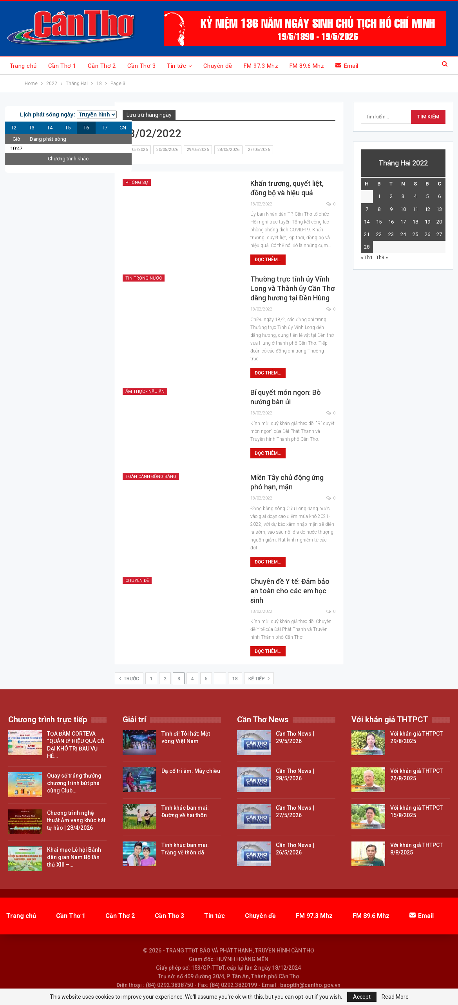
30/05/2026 (167, 149)
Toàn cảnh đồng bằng (150, 476)
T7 (104, 128)
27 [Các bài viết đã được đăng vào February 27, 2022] (439, 234)
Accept (362, 997)
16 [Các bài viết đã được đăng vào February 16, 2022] (391, 222)
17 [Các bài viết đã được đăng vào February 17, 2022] (403, 222)
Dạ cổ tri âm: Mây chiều (190, 771)
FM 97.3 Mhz (261, 65)
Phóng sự (136, 182)
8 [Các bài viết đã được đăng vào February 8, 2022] (379, 209)
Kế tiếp (259, 678)
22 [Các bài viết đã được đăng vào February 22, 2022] (379, 234)
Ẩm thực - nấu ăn (145, 391)
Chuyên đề (217, 65)
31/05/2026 (137, 149)
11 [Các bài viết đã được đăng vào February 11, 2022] (415, 209)
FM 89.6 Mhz (307, 65)
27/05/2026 (259, 149)
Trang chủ (23, 65)
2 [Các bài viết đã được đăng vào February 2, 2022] (391, 196)
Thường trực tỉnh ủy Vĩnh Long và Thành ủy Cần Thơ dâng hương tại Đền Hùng (292, 288)
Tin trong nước (143, 278)
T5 (68, 128)
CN (122, 128)
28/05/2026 (228, 149)
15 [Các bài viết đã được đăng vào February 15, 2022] (379, 222)
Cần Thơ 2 (102, 65)
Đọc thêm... (268, 259)
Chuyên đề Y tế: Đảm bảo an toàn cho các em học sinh (289, 590)
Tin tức (176, 65)
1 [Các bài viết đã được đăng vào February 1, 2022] (379, 196)
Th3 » (382, 257)
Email (346, 65)
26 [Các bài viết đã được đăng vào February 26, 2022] (427, 234)
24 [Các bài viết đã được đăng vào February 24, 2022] (403, 234)
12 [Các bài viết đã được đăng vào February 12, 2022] (427, 209)
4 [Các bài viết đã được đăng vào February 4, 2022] (415, 196)
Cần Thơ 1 (62, 65)
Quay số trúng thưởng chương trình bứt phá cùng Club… (74, 783)
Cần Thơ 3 (141, 65)
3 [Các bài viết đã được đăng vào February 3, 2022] (403, 196)
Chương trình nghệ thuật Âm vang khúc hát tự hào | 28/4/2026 (76, 820)
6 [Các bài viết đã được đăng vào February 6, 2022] (439, 196)
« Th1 (367, 257)
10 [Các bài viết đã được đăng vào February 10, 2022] (403, 209)
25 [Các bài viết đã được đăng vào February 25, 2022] (415, 234)
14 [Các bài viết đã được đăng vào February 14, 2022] (366, 222)
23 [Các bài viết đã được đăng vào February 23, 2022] (391, 234)
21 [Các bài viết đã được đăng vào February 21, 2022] (366, 234)
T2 (13, 128)
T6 (86, 128)
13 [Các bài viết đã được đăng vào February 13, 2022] (439, 209)
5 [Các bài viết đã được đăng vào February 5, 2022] (427, 196)
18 (235, 679)
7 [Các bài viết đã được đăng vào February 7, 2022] (367, 209)
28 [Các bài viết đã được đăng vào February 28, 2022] (366, 247)
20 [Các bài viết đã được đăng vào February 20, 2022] (439, 222)
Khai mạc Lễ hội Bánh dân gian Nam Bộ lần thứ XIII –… (74, 857)
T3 (31, 128)
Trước (129, 678)
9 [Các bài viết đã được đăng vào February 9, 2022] (391, 209)
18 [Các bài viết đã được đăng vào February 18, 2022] (415, 222)
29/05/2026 (198, 149)
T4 (49, 128)
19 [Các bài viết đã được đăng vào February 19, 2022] (427, 222)
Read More (395, 997)
